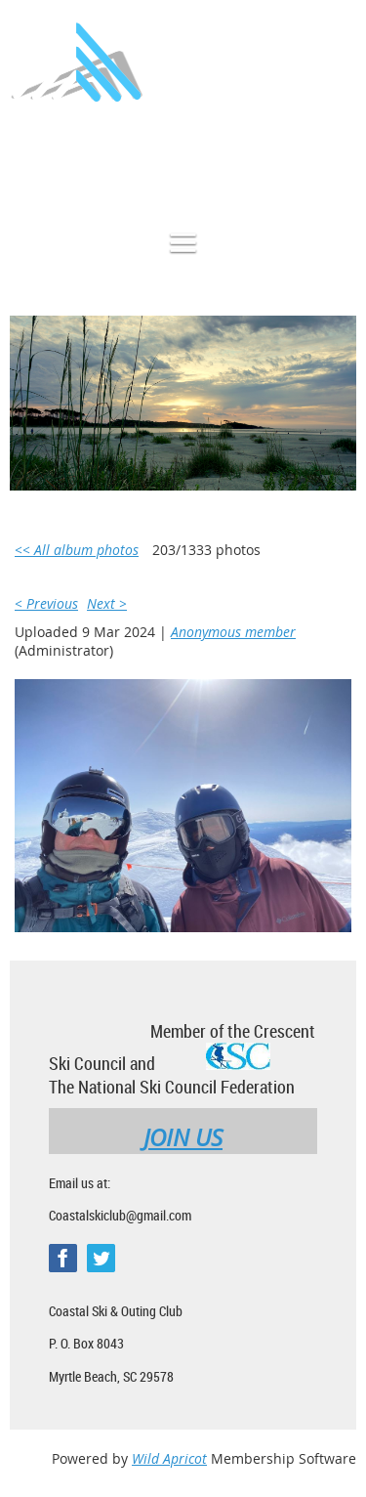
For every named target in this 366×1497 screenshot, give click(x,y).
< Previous (46, 603)
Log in (336, 159)
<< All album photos (77, 549)
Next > (107, 603)
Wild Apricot (169, 1458)
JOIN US (183, 1137)
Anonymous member (233, 631)
